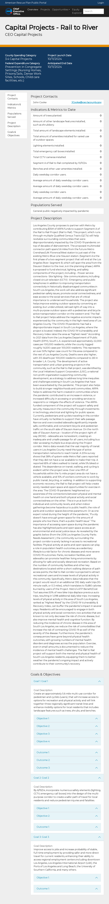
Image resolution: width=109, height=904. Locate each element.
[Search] (93, 11)
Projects (45, 9)
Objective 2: (43, 726)
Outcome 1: (43, 752)
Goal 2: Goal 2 (41, 777)
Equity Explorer (77, 11)
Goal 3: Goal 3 (41, 837)
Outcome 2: (43, 760)
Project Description (14, 124)
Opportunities (60, 9)
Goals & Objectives (13, 134)
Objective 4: (43, 741)
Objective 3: (43, 733)
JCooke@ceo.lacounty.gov (86, 102)
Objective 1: (43, 718)
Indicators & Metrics (14, 106)
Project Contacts (13, 97)
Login (101, 2)
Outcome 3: (43, 767)
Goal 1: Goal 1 (41, 681)
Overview (32, 9)
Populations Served (14, 115)
